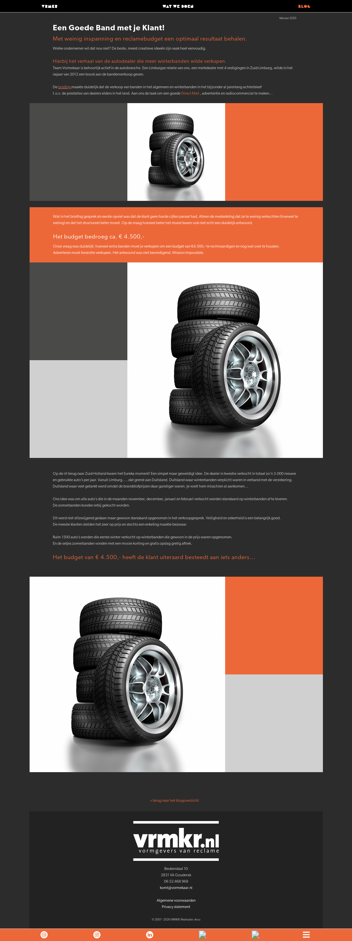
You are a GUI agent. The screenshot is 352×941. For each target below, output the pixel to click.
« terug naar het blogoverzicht (174, 801)
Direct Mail (190, 94)
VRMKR (50, 6)
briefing (64, 87)
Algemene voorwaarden (176, 901)
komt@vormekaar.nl (176, 888)
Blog (304, 6)
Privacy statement (176, 907)
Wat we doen (178, 6)
